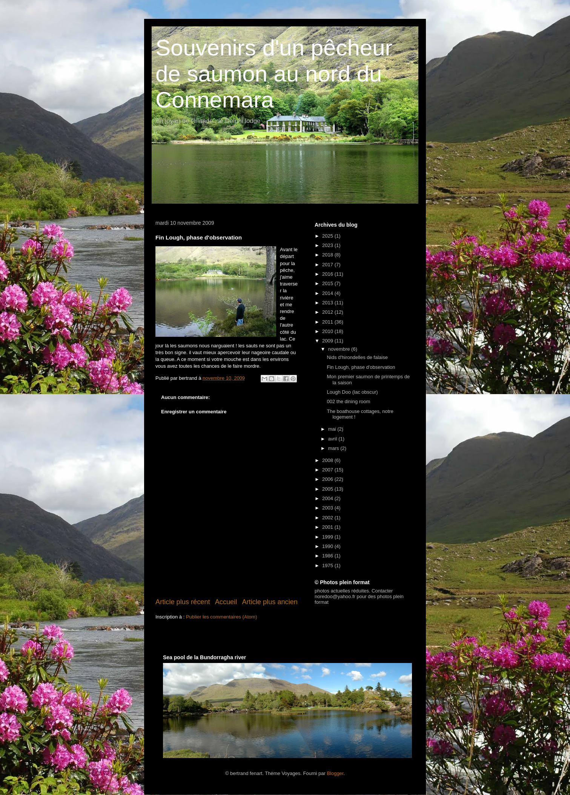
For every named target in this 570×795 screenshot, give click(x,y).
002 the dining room (348, 401)
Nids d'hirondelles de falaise (357, 357)
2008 (328, 460)
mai (333, 429)
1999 (328, 537)
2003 (328, 508)
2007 (328, 470)
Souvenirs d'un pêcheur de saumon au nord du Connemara (274, 73)
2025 (328, 236)
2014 (328, 293)
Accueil (226, 602)
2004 (328, 498)
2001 (328, 527)
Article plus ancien (270, 602)
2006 (328, 479)
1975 (328, 565)
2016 (328, 274)
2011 (328, 322)
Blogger (335, 773)
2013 (328, 302)
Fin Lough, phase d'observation (361, 367)
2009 (328, 341)
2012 (328, 312)
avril (333, 439)
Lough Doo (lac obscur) (352, 392)
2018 (328, 255)
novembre (339, 349)
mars (334, 448)
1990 (328, 546)
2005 (328, 489)
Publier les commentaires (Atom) (221, 617)
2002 (328, 517)
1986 (328, 556)
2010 (328, 331)
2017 (328, 264)
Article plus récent (182, 602)
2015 (328, 283)
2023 (328, 245)
